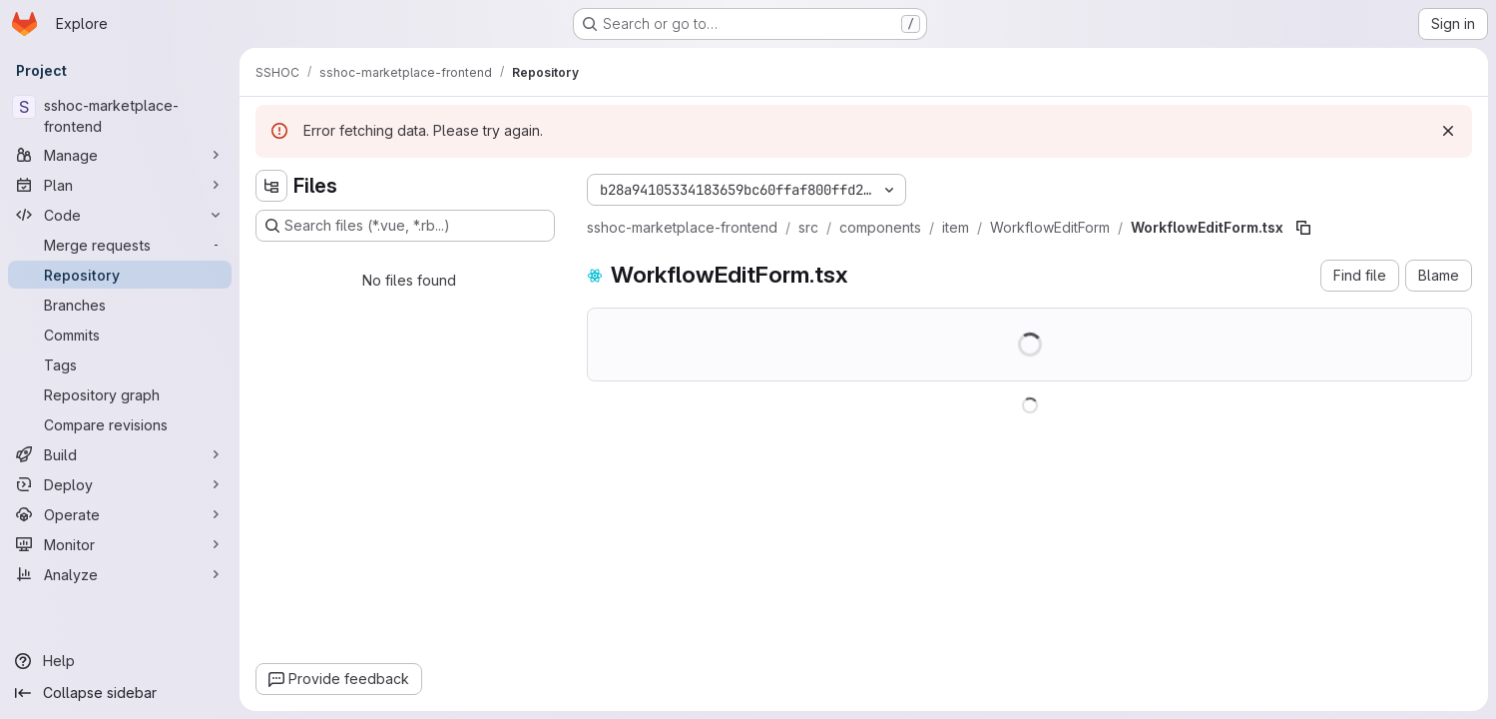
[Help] (120, 661)
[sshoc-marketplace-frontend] (120, 116)
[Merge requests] (120, 245)
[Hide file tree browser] (271, 186)
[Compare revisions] (120, 424)
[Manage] (120, 155)
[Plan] (120, 185)
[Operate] (120, 514)
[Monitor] (120, 544)
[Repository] (120, 275)
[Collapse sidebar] (120, 693)
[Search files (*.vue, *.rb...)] (405, 226)
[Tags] (120, 364)
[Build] (120, 454)
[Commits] (120, 335)
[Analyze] (120, 574)
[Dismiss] (1448, 131)
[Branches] (120, 305)
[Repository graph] (120, 394)
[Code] (120, 215)
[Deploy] (120, 484)
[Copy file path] (1303, 228)
